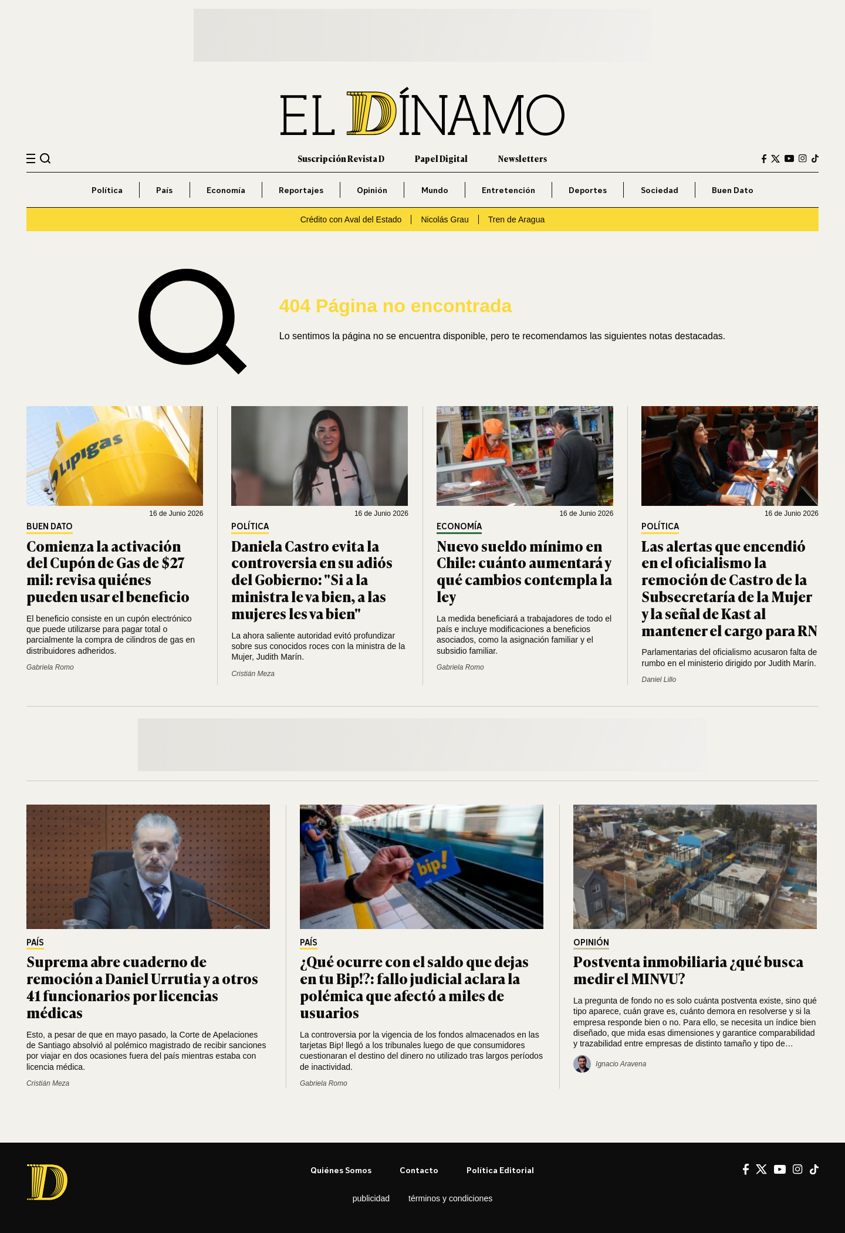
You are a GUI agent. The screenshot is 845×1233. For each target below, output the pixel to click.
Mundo (434, 190)
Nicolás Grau (444, 219)
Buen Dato (732, 190)
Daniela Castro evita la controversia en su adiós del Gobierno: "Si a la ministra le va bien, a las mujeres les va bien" (312, 579)
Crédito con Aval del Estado (351, 219)
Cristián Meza (252, 674)
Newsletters (522, 158)
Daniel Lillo (658, 679)
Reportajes (301, 190)
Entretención (508, 190)
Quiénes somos (340, 1170)
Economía (226, 190)
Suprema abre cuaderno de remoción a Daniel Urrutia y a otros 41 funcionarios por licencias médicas (142, 986)
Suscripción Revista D (341, 158)
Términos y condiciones (450, 1198)
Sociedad (659, 190)
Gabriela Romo (50, 667)
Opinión (372, 190)
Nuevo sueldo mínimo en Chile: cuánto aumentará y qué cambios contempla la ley (524, 570)
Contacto (419, 1170)
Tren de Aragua (516, 219)
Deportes (588, 190)
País (164, 190)
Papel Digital (441, 158)
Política (107, 190)
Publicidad (371, 1198)
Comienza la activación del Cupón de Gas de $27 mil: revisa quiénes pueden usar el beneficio (108, 570)
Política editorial (500, 1170)
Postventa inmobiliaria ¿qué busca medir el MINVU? (688, 969)
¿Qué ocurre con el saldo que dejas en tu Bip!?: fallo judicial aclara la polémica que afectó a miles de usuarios (414, 986)
